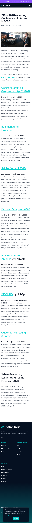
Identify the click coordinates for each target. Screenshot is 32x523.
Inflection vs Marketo (7, 449)
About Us (4, 475)
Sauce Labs (20, 452)
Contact (3, 478)
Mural (18, 455)
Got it (16, 518)
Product (3, 445)
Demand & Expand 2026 (15, 209)
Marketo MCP (5, 472)
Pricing (3, 452)
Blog (2, 466)
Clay (18, 445)
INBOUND (7, 294)
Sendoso (19, 449)
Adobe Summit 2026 (13, 168)
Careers (3, 481)
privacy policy (8, 515)
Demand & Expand (6, 469)
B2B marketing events (9, 77)
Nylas (18, 458)
